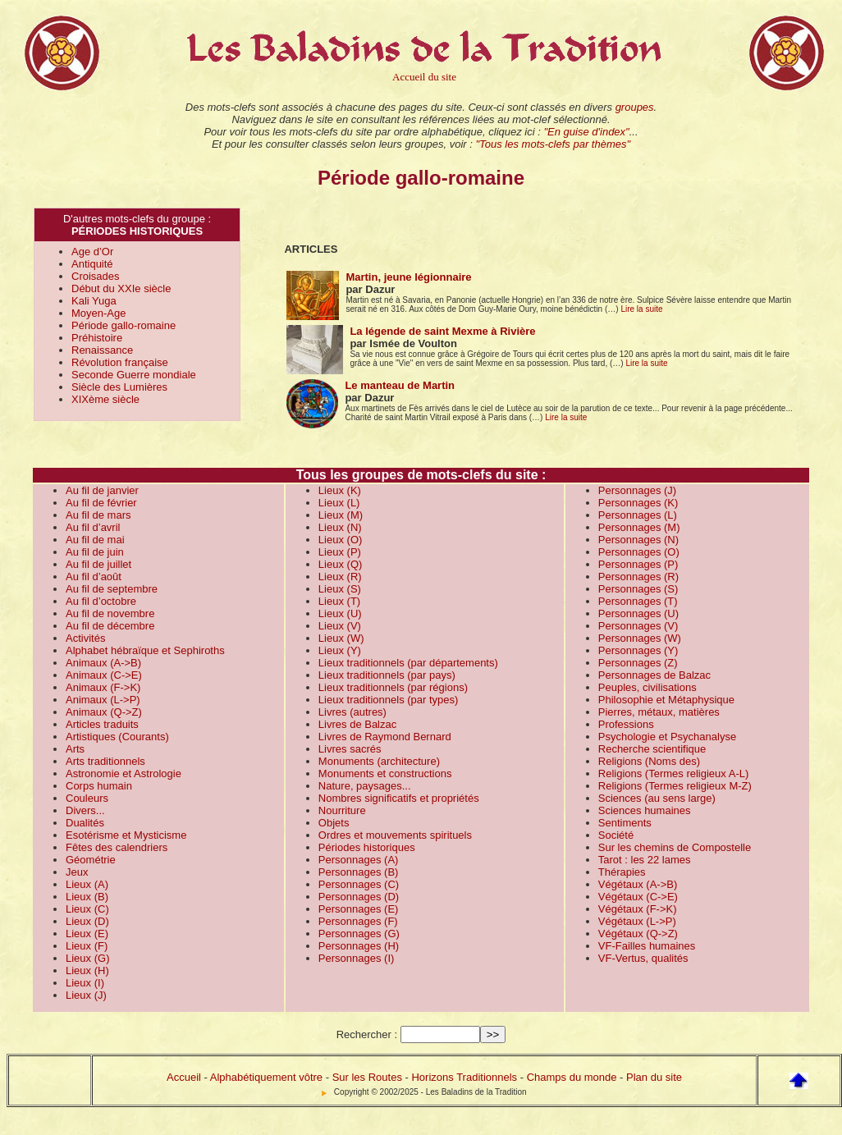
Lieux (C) (87, 909)
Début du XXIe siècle (121, 288)
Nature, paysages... (364, 786)
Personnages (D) (358, 896)
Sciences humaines (644, 810)
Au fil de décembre (110, 626)
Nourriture (342, 810)
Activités (85, 638)
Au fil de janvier (102, 490)
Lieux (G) (87, 958)
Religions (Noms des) (649, 761)
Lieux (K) (339, 490)
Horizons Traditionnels (464, 1077)
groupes (634, 107)
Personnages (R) (638, 576)
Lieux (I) (85, 983)
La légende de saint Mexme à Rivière (442, 331)
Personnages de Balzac (654, 675)
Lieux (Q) (340, 564)
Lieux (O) (340, 539)
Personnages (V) (638, 626)
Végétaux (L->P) (637, 921)
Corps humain (99, 786)
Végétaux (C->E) (638, 896)
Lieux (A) (87, 884)
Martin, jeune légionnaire (408, 277)
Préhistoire (96, 338)
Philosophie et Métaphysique (666, 699)
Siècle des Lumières (119, 387)
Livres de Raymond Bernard (384, 736)
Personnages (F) (358, 921)
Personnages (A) (358, 860)
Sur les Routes (367, 1077)
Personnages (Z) (638, 663)
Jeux (77, 872)
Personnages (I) (356, 958)
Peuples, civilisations (647, 687)
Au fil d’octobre (101, 601)
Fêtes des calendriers (116, 847)
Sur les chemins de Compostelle (674, 847)
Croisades (95, 276)
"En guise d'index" (586, 132)
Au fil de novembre (110, 613)
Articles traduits (102, 724)
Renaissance (102, 350)
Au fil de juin (95, 552)
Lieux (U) (340, 613)
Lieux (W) (341, 638)
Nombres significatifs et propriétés (398, 798)
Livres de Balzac (357, 724)
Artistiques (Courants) (117, 736)
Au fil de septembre (112, 589)
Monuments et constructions (385, 773)
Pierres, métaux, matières (659, 712)
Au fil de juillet (98, 564)
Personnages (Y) (638, 650)
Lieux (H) (87, 970)
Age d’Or (92, 251)
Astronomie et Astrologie (123, 773)
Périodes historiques (366, 847)
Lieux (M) (340, 515)
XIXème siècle (105, 399)
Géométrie (91, 860)
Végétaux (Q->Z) (638, 933)
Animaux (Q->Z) (104, 712)
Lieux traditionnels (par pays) (386, 675)
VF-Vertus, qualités (643, 958)
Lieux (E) (87, 933)
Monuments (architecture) (379, 761)
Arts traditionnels (105, 761)
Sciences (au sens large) (657, 798)
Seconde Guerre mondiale (133, 374)
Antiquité (92, 264)
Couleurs (87, 798)
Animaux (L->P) (103, 699)
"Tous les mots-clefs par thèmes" (552, 144)
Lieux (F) (87, 946)
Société (616, 835)
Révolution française (119, 362)
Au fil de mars (98, 515)
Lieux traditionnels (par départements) (408, 663)
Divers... (85, 810)
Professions (626, 724)
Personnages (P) (638, 564)
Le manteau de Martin (400, 385)
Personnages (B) (358, 872)
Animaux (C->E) (104, 675)
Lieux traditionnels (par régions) (393, 687)
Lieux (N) (340, 527)
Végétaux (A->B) (637, 884)
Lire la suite (641, 308)
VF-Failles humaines (647, 946)
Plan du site (654, 1077)
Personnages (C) (358, 884)
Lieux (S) (339, 589)
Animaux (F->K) (103, 687)
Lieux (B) (87, 896)
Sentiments (625, 823)
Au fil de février (101, 503)
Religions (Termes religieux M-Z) (675, 786)
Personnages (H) (358, 946)
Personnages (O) (639, 552)
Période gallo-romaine (123, 325)
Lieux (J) (86, 995)
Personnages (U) (638, 613)
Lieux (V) (339, 626)
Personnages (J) (637, 490)
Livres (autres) (352, 712)
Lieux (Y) (339, 650)
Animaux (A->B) (103, 663)
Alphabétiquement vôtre (266, 1077)
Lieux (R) (340, 576)
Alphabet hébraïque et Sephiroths (145, 650)
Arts (75, 749)
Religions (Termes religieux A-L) (673, 773)
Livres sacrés (350, 749)
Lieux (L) (339, 503)
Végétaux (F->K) (637, 909)
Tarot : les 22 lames (644, 860)
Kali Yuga (94, 301)
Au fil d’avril (93, 527)
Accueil (184, 1077)
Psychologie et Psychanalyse (667, 736)
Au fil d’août (93, 576)
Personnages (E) (358, 909)
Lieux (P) (339, 552)
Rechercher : (366, 1034)
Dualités (85, 823)
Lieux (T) (339, 601)
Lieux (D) (87, 921)
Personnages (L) (637, 515)
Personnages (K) (638, 503)
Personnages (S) (638, 589)
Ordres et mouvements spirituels (395, 835)
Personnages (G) (359, 933)
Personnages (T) (638, 601)
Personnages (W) (639, 638)
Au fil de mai (95, 539)
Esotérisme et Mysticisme (126, 835)
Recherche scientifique (652, 749)
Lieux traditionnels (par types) (388, 699)
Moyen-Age (98, 313)
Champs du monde (572, 1077)
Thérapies (622, 872)
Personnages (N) (638, 539)
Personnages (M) (639, 527)
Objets (334, 823)
